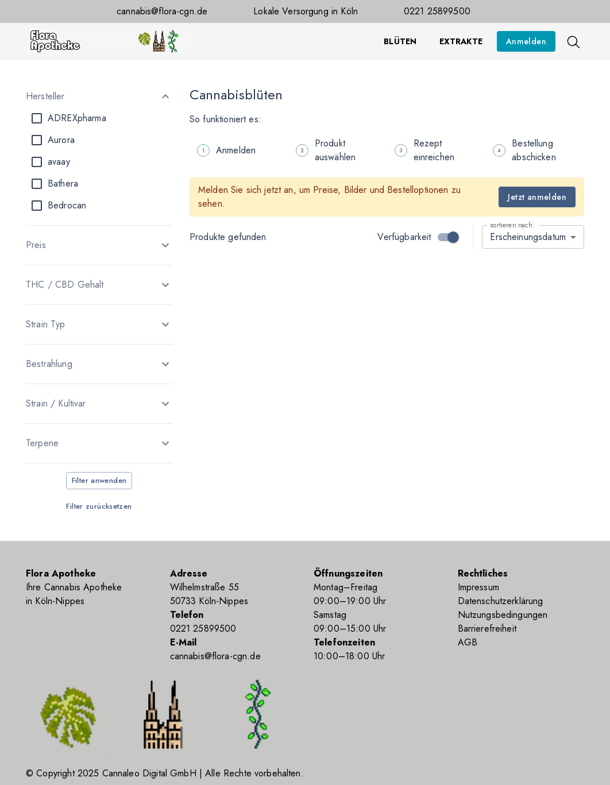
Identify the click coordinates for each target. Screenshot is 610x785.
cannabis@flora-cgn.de (162, 11)
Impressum (478, 587)
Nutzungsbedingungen (503, 614)
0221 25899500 (437, 11)
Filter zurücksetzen (99, 506)
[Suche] (572, 41)
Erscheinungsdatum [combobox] (528, 236)
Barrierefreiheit (487, 628)
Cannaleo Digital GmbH (149, 773)
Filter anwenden (99, 480)
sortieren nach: (512, 225)
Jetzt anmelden (537, 197)
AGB (467, 642)
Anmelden (526, 41)
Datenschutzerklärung (500, 601)
